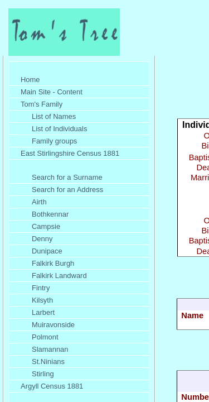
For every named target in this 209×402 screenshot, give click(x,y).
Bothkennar (50, 214)
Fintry (41, 288)
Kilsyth (42, 300)
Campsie (46, 226)
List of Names (54, 116)
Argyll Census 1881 (52, 386)
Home (30, 79)
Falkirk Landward (59, 275)
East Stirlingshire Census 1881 (70, 153)
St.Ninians (48, 361)
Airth (39, 202)
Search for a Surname (67, 177)
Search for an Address (67, 189)
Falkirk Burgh (53, 263)
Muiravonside (53, 324)
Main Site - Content (51, 92)
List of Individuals (59, 129)
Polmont (45, 337)
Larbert (43, 312)
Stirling (43, 374)
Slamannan (50, 349)
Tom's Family (41, 104)
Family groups (54, 141)
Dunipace (47, 251)
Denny (42, 238)
